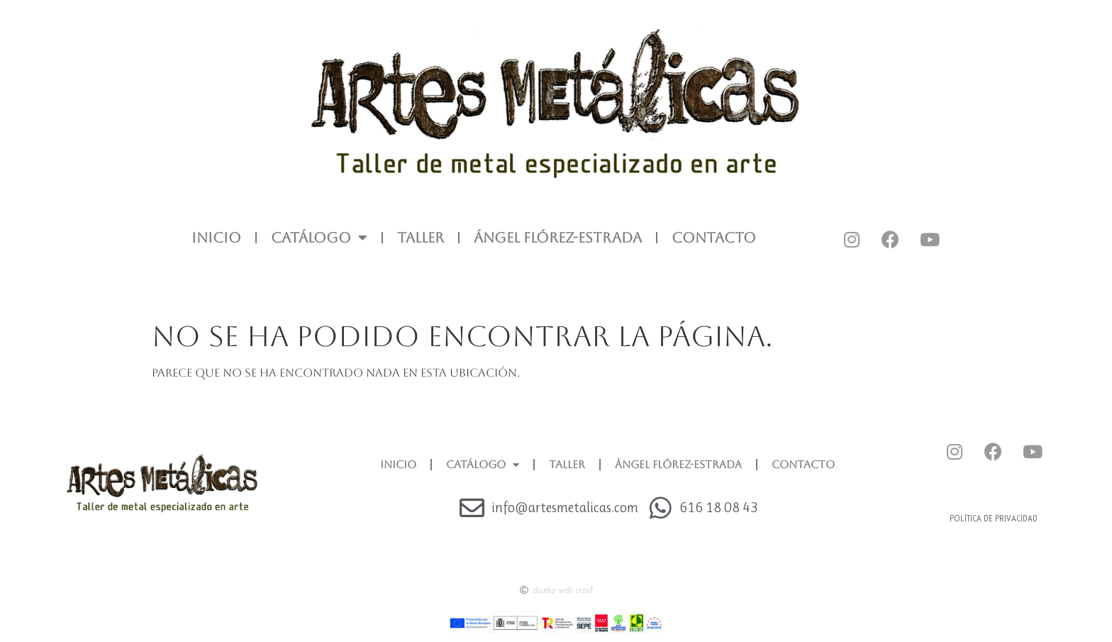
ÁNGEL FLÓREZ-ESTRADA (558, 237)
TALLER (420, 237)
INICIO (216, 237)
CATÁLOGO (319, 237)
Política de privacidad (994, 519)
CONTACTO (714, 237)
